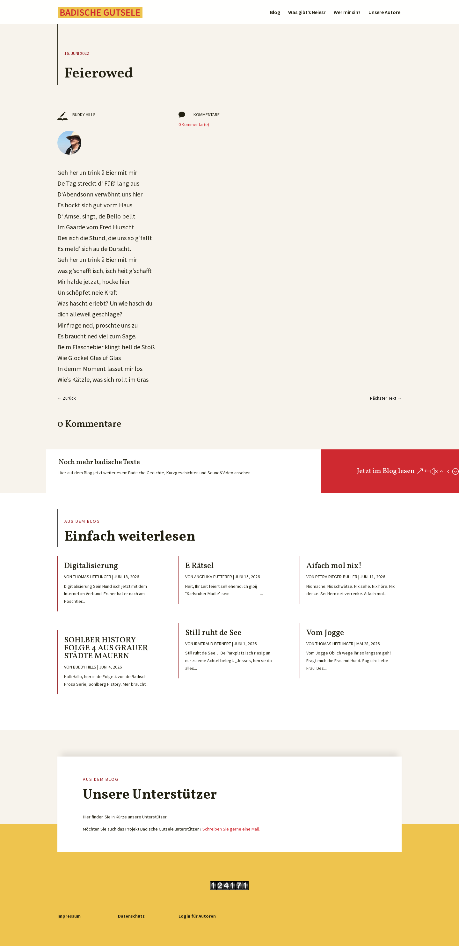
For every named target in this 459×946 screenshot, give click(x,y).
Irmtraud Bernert (212, 644)
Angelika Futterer (213, 577)
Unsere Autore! (385, 12)
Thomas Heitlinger (92, 577)
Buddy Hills (84, 667)
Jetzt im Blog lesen (386, 471)
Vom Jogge (325, 633)
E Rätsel (199, 566)
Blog (275, 12)
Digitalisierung (91, 566)
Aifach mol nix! (333, 566)
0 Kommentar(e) (193, 124)
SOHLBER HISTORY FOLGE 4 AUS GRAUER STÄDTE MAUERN (106, 648)
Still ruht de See (213, 633)
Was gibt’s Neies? (307, 12)
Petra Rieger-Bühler (336, 577)
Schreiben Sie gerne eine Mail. (231, 829)
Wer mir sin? (347, 12)
